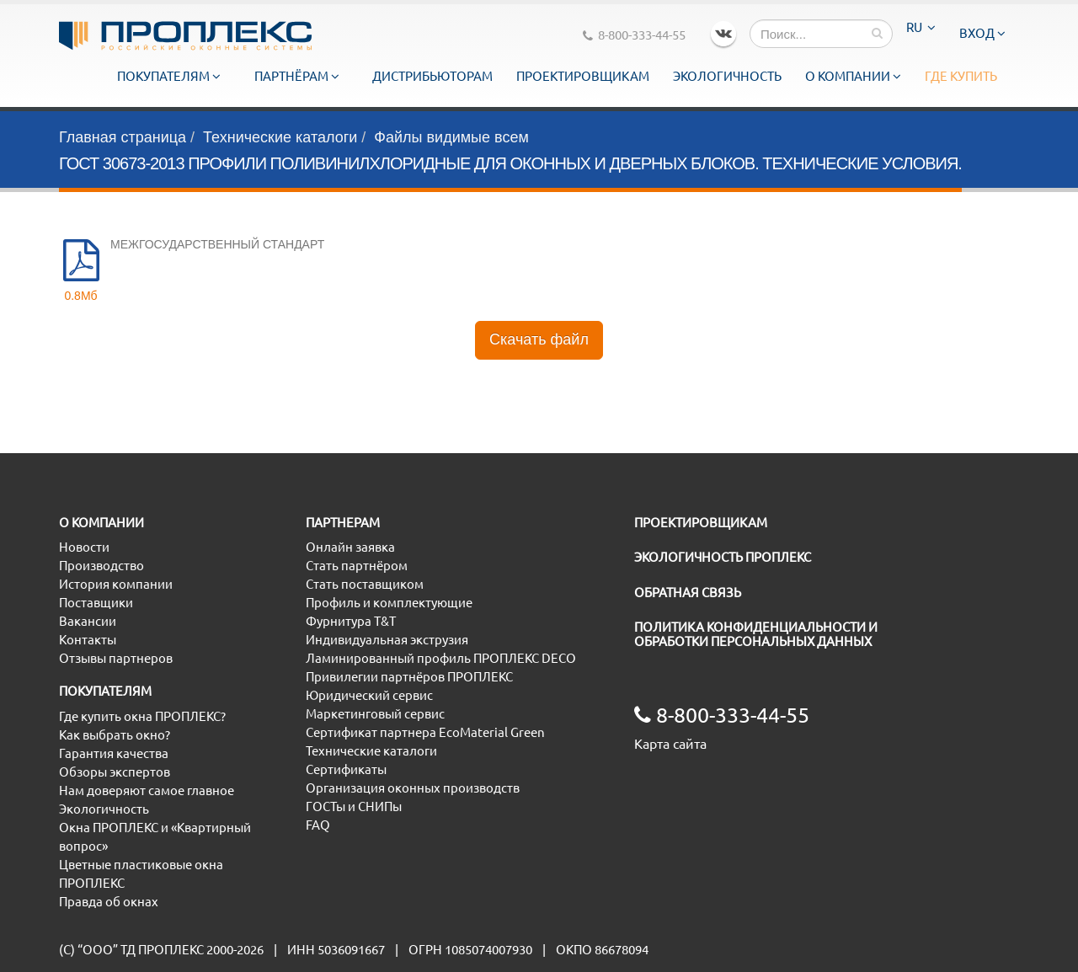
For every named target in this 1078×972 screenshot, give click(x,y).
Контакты (87, 640)
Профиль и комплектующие (389, 602)
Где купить (961, 76)
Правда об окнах (108, 902)
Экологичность (727, 76)
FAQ (318, 825)
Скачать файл (539, 339)
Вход (982, 33)
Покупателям (169, 76)
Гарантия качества (113, 753)
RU (921, 27)
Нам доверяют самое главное (146, 790)
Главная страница (122, 137)
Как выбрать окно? (114, 735)
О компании (853, 76)
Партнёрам (296, 76)
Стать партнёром (357, 565)
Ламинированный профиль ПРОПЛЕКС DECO (441, 658)
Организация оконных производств (413, 788)
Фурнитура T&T (351, 621)
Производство (101, 565)
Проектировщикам (582, 76)
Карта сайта (670, 743)
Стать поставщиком (365, 584)
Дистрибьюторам (432, 76)
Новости (84, 547)
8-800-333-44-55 (634, 35)
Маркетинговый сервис (375, 714)
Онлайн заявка (350, 547)
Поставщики (96, 602)
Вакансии (87, 621)
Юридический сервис (369, 695)
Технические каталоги (280, 137)
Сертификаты (346, 769)
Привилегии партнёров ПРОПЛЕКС (409, 677)
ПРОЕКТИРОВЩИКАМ (700, 522)
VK (723, 33)
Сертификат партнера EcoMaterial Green (425, 732)
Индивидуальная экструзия (387, 640)
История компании (116, 584)
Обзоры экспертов (114, 772)
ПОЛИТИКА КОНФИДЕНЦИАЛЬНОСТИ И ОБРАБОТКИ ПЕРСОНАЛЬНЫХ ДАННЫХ (756, 634)
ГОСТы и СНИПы (354, 806)
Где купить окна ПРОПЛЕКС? (142, 716)
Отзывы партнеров (116, 658)
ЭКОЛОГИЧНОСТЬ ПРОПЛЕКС (722, 557)
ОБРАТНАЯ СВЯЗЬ (687, 592)
